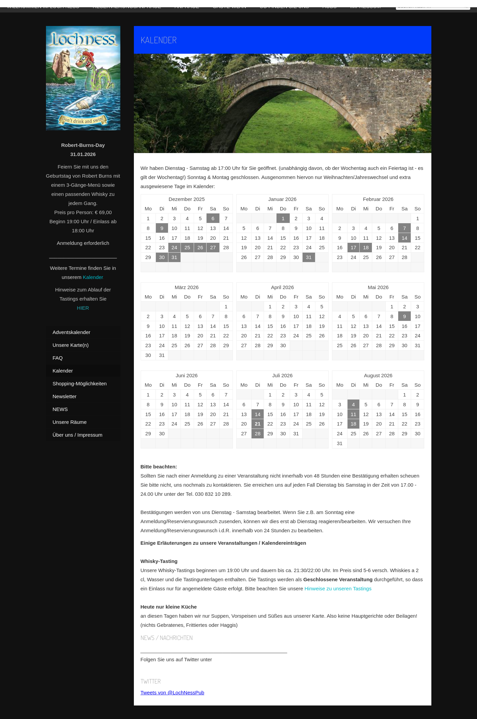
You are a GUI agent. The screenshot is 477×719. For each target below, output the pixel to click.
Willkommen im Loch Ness (43, 6)
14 (404, 238)
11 (353, 414)
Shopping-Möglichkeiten (80, 383)
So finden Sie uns (284, 6)
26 (200, 247)
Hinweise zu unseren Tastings (338, 588)
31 (174, 257)
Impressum (365, 6)
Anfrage (186, 6)
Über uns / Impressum (78, 435)
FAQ (58, 358)
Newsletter (65, 396)
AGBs (330, 6)
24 (174, 247)
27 (213, 247)
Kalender (93, 277)
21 (258, 424)
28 (258, 433)
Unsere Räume (70, 422)
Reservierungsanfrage (127, 6)
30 (162, 257)
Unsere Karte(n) (71, 345)
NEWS (60, 409)
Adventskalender (72, 332)
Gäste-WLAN (229, 6)
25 (187, 247)
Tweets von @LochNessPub (173, 692)
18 (366, 247)
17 (353, 247)
